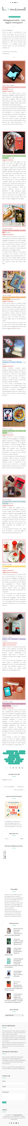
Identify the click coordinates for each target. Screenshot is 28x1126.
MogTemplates (18, 1115)
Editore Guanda (20, 753)
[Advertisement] (14, 873)
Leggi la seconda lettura (9, 645)
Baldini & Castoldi (14, 16)
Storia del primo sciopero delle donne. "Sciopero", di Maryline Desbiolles (14, 974)
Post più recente (8, 786)
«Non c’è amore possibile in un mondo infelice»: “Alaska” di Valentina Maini (13, 951)
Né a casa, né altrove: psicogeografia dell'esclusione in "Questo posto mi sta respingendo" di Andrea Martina (14, 986)
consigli (22, 751)
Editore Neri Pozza (14, 757)
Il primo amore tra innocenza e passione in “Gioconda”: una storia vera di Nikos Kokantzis (14, 932)
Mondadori (18, 761)
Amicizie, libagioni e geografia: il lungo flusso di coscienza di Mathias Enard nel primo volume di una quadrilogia (14, 963)
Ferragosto (10, 761)
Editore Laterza (14, 755)
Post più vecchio (19, 789)
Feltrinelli (20, 759)
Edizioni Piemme (9, 759)
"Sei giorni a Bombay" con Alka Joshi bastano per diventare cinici (18, 942)
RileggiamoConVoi (14, 763)
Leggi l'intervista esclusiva (10, 572)
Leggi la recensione (7, 91)
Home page (20, 786)
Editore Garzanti (8, 753)
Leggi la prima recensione (9, 643)
